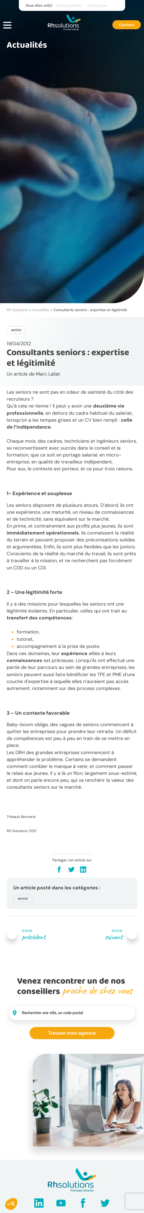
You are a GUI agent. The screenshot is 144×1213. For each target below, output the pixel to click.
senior (16, 329)
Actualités (40, 309)
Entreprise (97, 5)
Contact (126, 24)
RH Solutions (17, 309)
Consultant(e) (69, 5)
